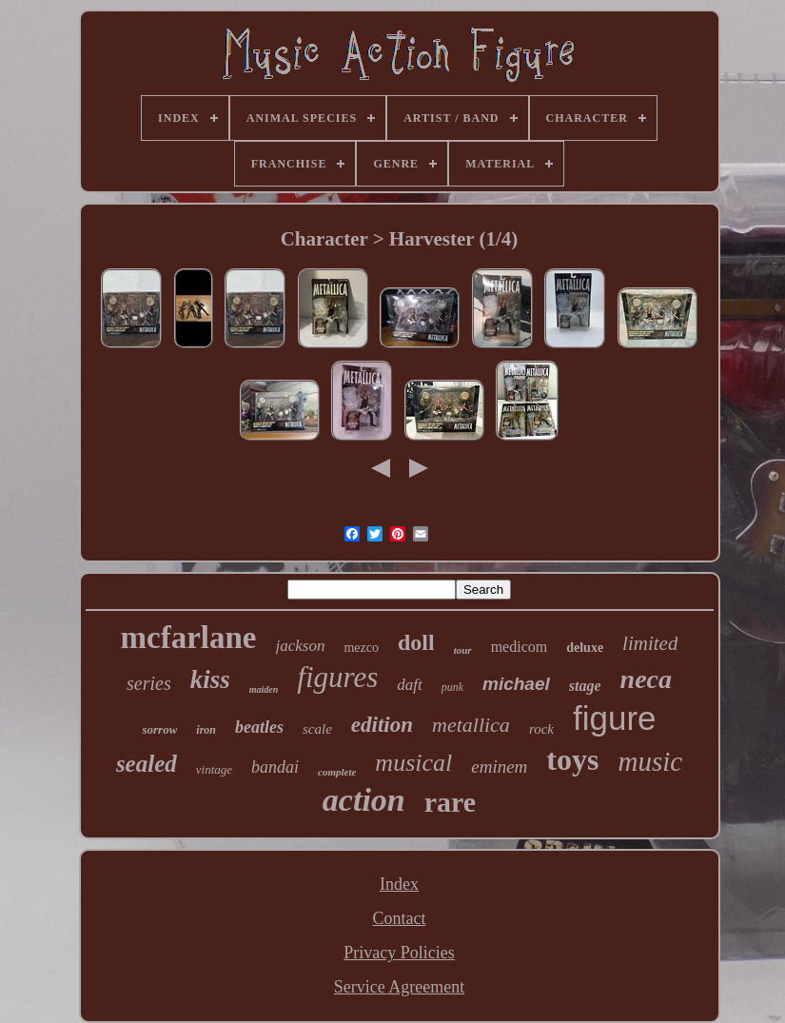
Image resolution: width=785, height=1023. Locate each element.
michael (516, 684)
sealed (146, 764)
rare (450, 801)
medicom (519, 647)
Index (399, 884)
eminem (499, 767)
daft (409, 685)
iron (206, 730)
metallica (471, 725)
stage (585, 686)
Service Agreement (399, 986)
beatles (259, 727)
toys (572, 759)
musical (413, 763)
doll (416, 642)
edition (382, 725)
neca (646, 679)
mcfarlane (189, 637)
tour (463, 650)
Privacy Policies (398, 952)
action (364, 799)
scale (317, 729)
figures (337, 677)
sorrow (159, 729)
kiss (210, 679)
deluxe (584, 647)
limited (649, 643)
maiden (264, 689)
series (149, 683)
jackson (300, 646)
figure (615, 718)
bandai (275, 767)
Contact (398, 918)
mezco (361, 647)
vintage (214, 769)
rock (541, 729)
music (650, 761)
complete (337, 771)
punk (452, 687)
